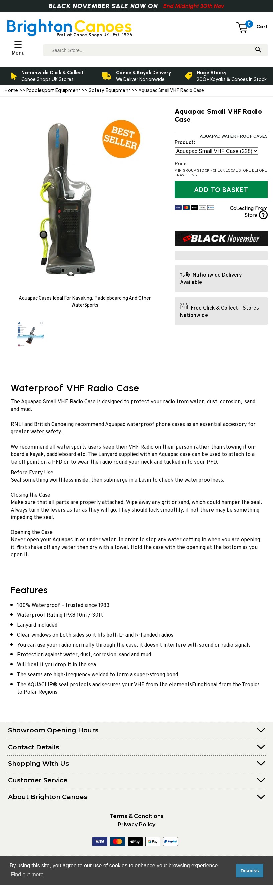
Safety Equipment (110, 90)
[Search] (258, 50)
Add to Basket (221, 190)
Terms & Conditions (136, 816)
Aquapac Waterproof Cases (234, 136)
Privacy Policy (136, 824)
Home (11, 90)
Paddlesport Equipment (53, 90)
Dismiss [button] (249, 870)
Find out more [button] (27, 874)
